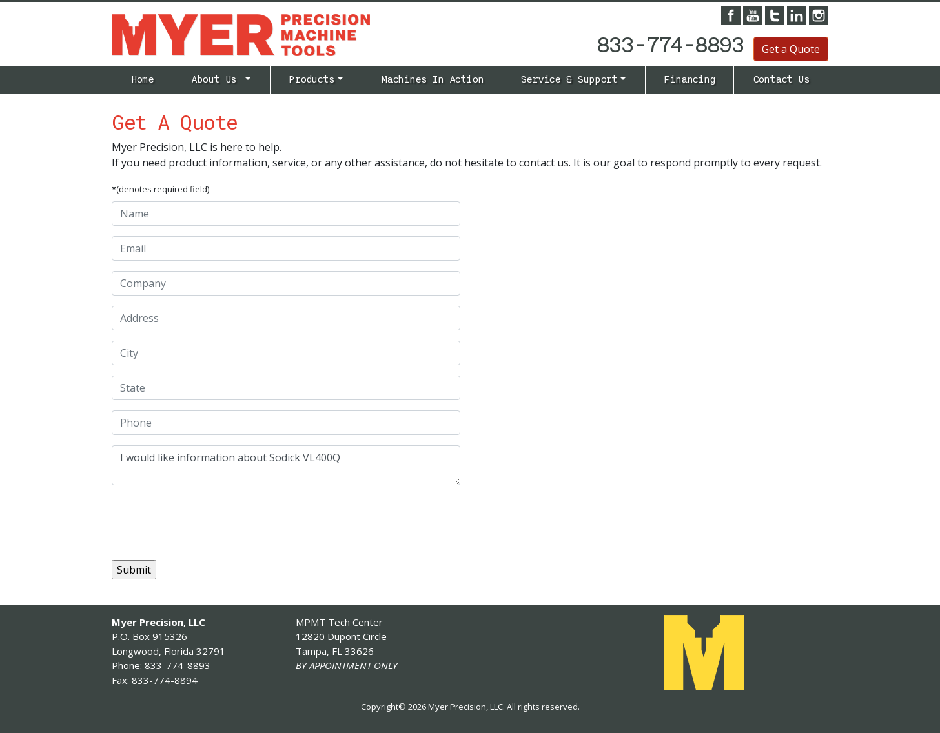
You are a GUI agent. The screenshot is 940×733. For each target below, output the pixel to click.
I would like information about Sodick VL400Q (286, 465)
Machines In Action (432, 79)
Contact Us (781, 79)
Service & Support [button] (568, 79)
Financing (689, 79)
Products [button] (311, 79)
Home (142, 79)
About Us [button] (216, 79)
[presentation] (210, 521)
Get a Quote (791, 49)
